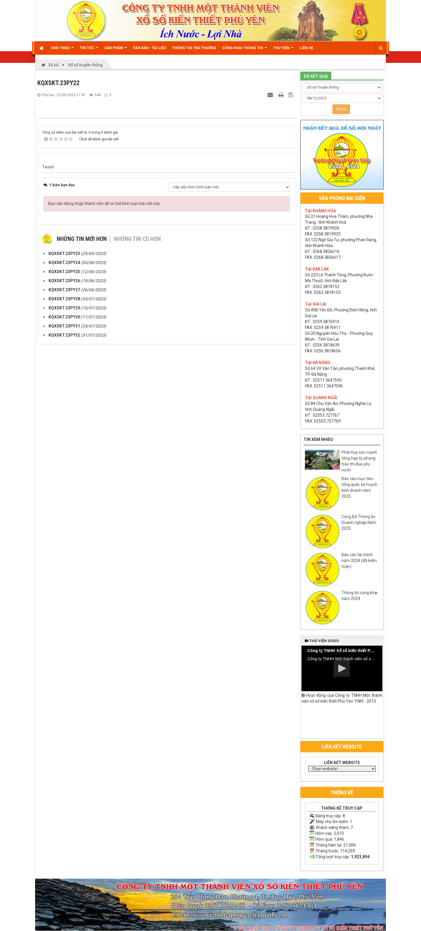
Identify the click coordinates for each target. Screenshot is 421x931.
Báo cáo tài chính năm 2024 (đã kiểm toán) (359, 560)
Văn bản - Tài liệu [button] (149, 48)
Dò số (341, 109)
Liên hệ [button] (306, 48)
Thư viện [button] (283, 50)
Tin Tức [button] (89, 50)
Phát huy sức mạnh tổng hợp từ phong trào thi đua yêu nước (359, 461)
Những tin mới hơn (82, 693)
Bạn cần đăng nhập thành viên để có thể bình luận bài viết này (104, 658)
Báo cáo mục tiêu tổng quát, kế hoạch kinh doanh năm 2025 (359, 487)
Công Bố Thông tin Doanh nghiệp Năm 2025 (358, 522)
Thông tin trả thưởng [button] (194, 48)
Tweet (48, 621)
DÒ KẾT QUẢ (316, 76)
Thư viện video (322, 641)
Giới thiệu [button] (62, 50)
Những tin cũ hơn (137, 693)
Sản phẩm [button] (115, 50)
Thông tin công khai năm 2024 (359, 595)
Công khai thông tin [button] (244, 50)
